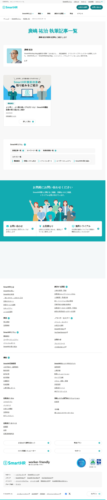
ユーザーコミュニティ (63, 161)
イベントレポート (46, 161)
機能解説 (17, 161)
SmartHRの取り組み (82, 161)
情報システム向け (30, 161)
